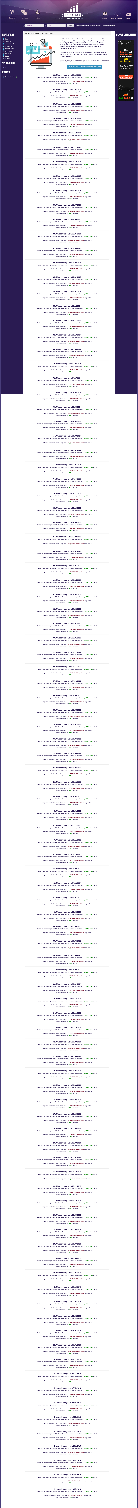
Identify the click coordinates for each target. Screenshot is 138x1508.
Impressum (8, 58)
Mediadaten (8, 46)
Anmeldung (8, 41)
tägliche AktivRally (10, 76)
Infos (6, 67)
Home (6, 39)
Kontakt (7, 56)
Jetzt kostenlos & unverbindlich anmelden (85, 67)
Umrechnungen (9, 48)
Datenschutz (8, 53)
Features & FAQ (9, 44)
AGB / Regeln (9, 51)
